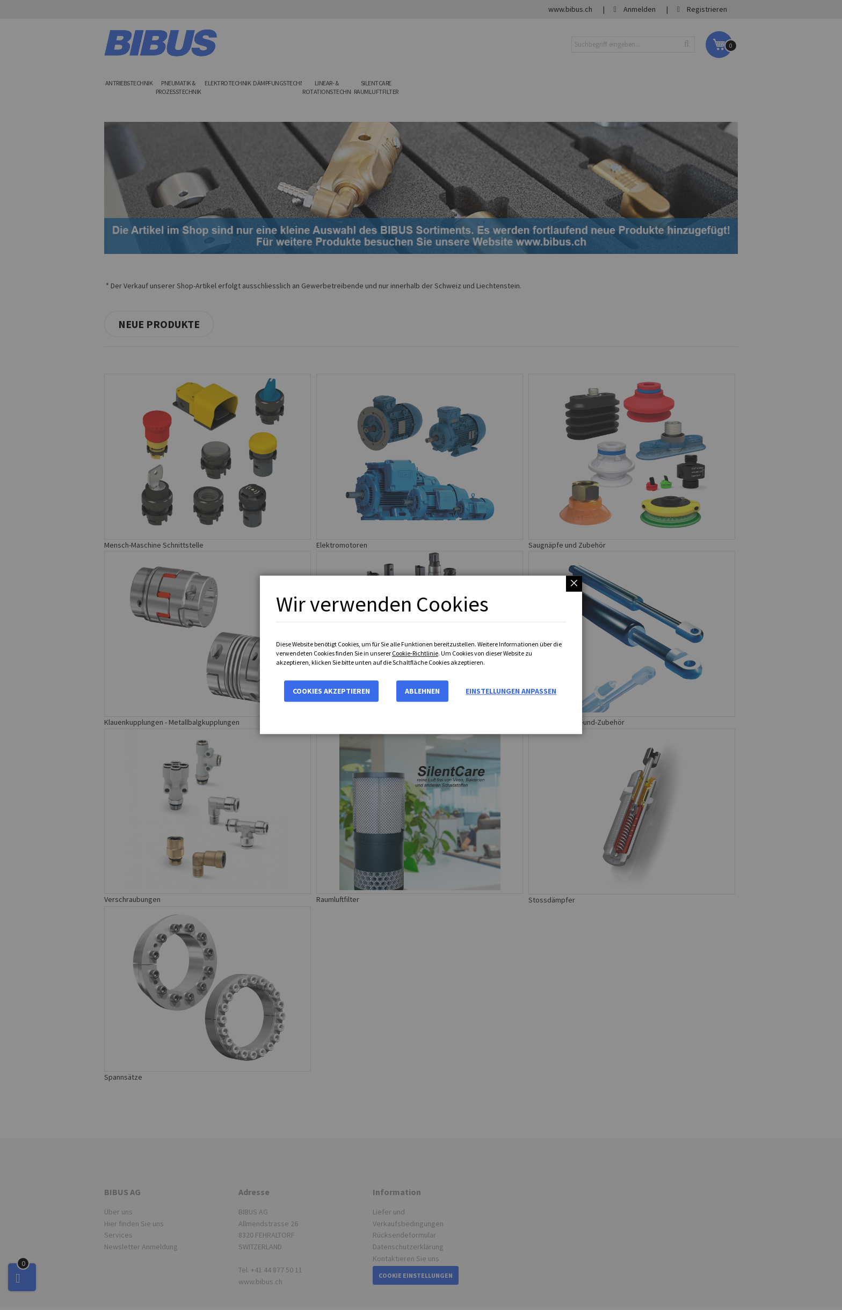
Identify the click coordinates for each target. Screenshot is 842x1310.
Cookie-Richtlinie (415, 653)
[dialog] (421, 655)
